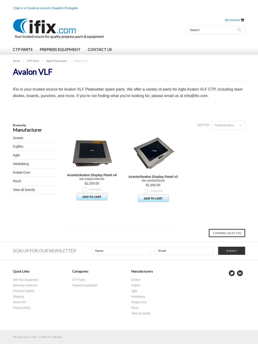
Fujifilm (18, 146)
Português (71, 8)
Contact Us (100, 49)
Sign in (18, 8)
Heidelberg (21, 164)
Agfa (16, 155)
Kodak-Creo (21, 172)
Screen (18, 138)
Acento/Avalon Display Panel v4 (92, 175)
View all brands (24, 190)
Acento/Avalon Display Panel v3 (153, 177)
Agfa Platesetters (56, 61)
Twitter (232, 273)
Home (16, 61)
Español (57, 8)
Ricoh (17, 181)
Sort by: (203, 125)
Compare (95, 189)
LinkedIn (240, 273)
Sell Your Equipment (25, 279)
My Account (232, 20)
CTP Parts (22, 49)
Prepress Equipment (60, 49)
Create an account (38, 8)
